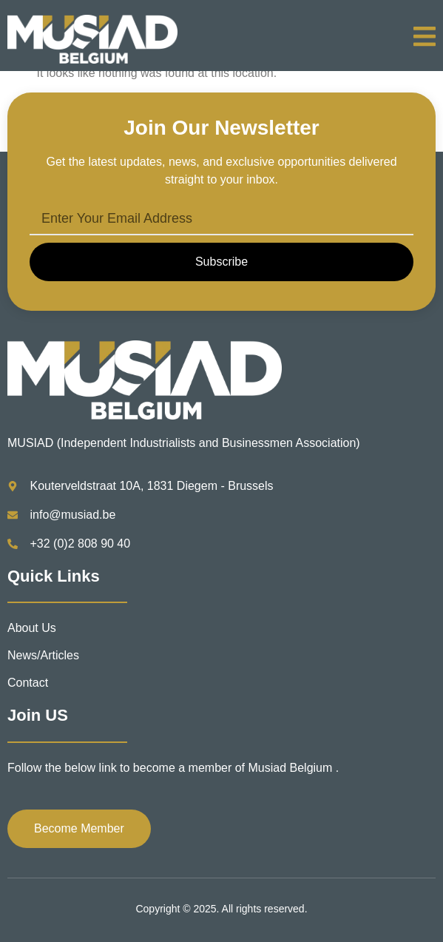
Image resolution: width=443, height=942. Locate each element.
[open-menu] (424, 39)
